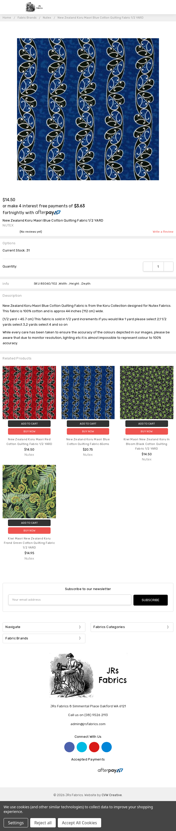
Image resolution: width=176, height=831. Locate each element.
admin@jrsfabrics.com (88, 724)
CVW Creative (112, 794)
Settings (16, 823)
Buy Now (29, 431)
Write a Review (163, 231)
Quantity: (10, 266)
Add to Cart (29, 423)
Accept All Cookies (79, 823)
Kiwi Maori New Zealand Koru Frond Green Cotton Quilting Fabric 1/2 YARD (29, 543)
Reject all (43, 823)
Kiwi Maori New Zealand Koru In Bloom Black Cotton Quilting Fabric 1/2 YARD (147, 444)
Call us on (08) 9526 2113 (88, 715)
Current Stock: (16, 250)
